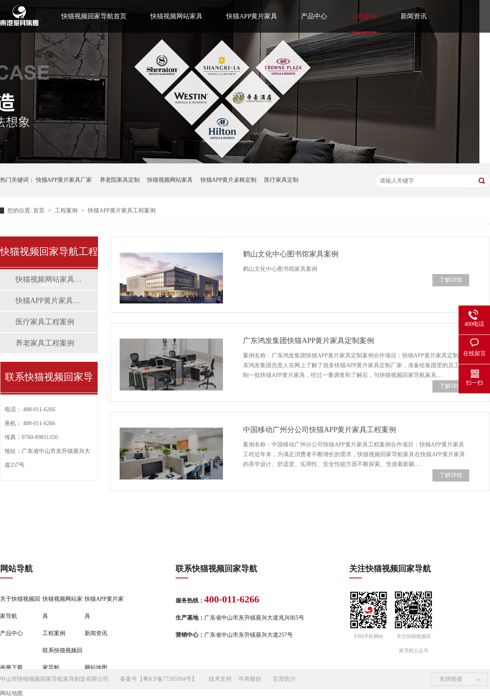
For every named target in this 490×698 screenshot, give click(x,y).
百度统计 (284, 679)
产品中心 (314, 16)
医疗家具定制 (281, 180)
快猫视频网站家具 (176, 16)
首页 (39, 210)
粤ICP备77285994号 (167, 679)
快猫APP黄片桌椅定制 (228, 180)
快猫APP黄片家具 (251, 16)
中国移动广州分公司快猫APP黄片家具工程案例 (319, 430)
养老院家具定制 (120, 180)
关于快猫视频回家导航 (20, 607)
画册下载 (11, 668)
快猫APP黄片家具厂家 (64, 180)
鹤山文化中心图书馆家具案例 (291, 254)
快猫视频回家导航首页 (94, 16)
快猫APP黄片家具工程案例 (122, 210)
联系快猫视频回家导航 (62, 659)
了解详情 (450, 280)
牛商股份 (249, 679)
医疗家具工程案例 (45, 322)
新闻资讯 (414, 16)
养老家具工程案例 (45, 343)
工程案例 (364, 16)
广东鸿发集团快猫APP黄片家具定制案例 (308, 341)
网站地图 (96, 668)
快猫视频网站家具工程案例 (49, 279)
